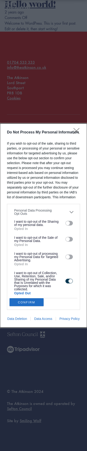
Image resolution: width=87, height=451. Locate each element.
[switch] (69, 223)
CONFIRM (26, 302)
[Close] (78, 132)
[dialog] (43, 225)
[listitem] (43, 212)
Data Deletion (17, 319)
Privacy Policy (69, 319)
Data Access (43, 319)
